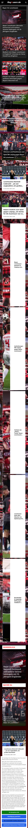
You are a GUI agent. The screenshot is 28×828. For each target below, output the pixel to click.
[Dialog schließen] (26, 757)
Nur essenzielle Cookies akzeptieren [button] (14, 820)
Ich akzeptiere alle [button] (14, 812)
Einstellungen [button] (22, 786)
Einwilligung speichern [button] (14, 816)
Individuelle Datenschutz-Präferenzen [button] (14, 825)
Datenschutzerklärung (11, 781)
